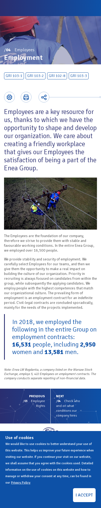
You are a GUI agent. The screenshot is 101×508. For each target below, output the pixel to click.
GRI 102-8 (57, 75)
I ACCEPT (84, 495)
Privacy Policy (20, 483)
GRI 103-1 (14, 75)
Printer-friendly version (25, 97)
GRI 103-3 (78, 75)
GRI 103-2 (35, 75)
